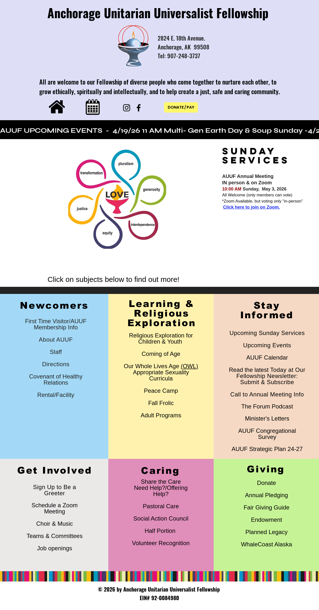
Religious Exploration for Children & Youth (161, 338)
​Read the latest (267, 375)
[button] (116, 199)
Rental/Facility (55, 395)
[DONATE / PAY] (181, 107)
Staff (56, 352)
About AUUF (56, 339)
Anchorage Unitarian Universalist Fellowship (157, 12)
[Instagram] (126, 108)
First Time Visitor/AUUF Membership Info (55, 324)
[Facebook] (138, 108)
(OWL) (189, 366)
